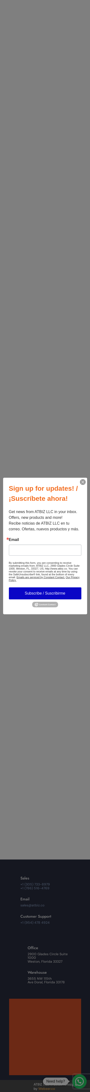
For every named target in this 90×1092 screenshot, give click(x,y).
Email (14, 540)
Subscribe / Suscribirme (45, 593)
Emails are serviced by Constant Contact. (41, 577)
